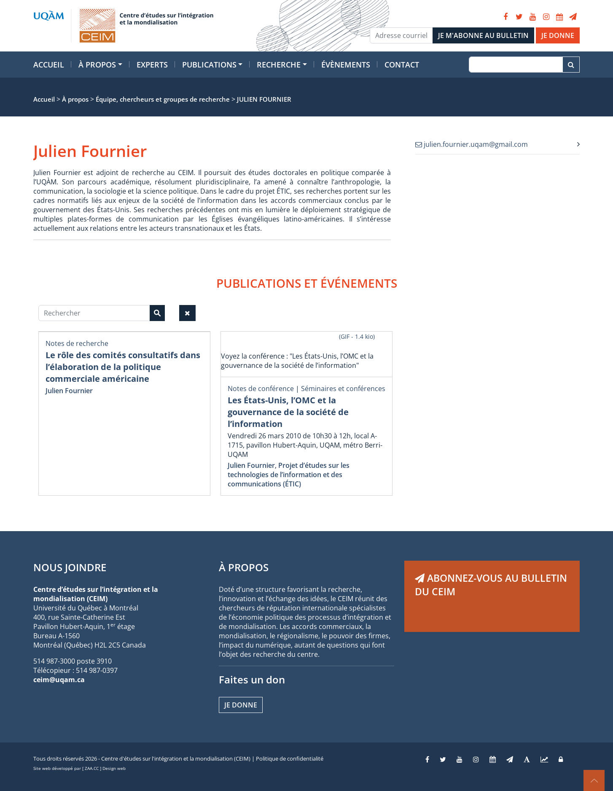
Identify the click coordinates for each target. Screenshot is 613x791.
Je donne (240, 705)
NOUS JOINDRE (69, 567)
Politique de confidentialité (289, 758)
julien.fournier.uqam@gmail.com (471, 144)
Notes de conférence (261, 388)
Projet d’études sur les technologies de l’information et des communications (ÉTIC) (289, 475)
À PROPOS (244, 567)
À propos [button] (97, 64)
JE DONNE (557, 35)
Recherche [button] (279, 64)
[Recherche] (516, 65)
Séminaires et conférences (343, 388)
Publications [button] (209, 64)
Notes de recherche (77, 343)
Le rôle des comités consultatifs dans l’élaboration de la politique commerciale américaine (123, 366)
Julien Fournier (69, 390)
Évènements (345, 64)
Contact (401, 64)
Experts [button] (152, 64)
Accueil (48, 64)
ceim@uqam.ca (59, 679)
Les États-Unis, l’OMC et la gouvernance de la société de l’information (288, 411)
